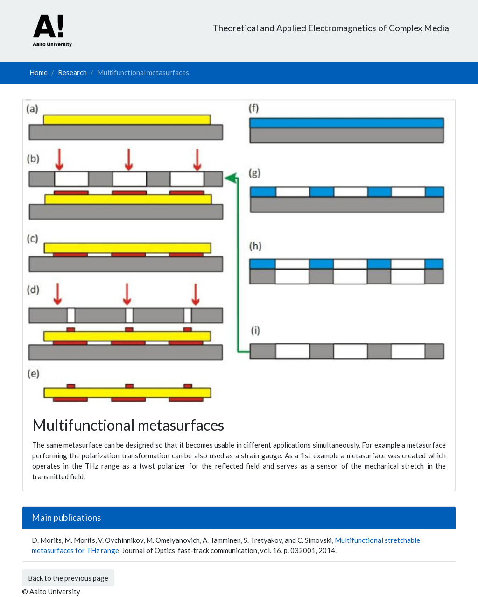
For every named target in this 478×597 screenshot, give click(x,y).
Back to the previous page (68, 578)
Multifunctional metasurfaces (143, 72)
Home (38, 72)
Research (72, 72)
